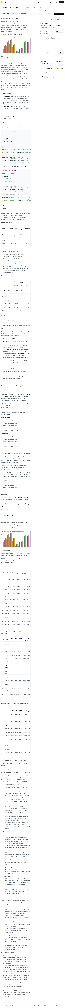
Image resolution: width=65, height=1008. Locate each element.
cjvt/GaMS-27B (13, 116)
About (23, 1005)
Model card (5, 13)
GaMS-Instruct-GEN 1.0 (9, 338)
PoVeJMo (22, 60)
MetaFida (4, 287)
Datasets (32, 2)
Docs (44, 2)
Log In (56, 2)
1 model (62, 66)
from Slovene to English (21, 503)
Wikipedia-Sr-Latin (6, 307)
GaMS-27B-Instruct (11, 7)
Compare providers (59, 54)
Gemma (10, 118)
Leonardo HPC (4, 387)
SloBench (20, 499)
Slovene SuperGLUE (23, 497)
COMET (27, 357)
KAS (2, 285)
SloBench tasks (7, 513)
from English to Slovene (7, 503)
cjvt (3, 7)
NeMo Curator (21, 353)
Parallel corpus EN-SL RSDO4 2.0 (11, 349)
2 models (62, 68)
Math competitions (8, 371)
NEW (52, 31)
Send (61, 52)
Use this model (59, 13)
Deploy (50, 13)
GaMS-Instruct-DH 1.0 (8, 341)
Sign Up (61, 2)
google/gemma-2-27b (60, 61)
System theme (5, 1005)
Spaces (38, 2)
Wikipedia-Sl (4, 294)
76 (40, 7)
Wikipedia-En (4, 290)
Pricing (49, 2)
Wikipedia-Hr (4, 299)
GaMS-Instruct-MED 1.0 (9, 345)
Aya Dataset (6, 365)
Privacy (18, 1005)
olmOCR (26, 375)
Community (23, 13)
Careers (29, 1005)
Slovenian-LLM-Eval (8, 515)
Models (25, 2)
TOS (13, 1005)
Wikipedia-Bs (4, 303)
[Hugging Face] (35, 1006)
